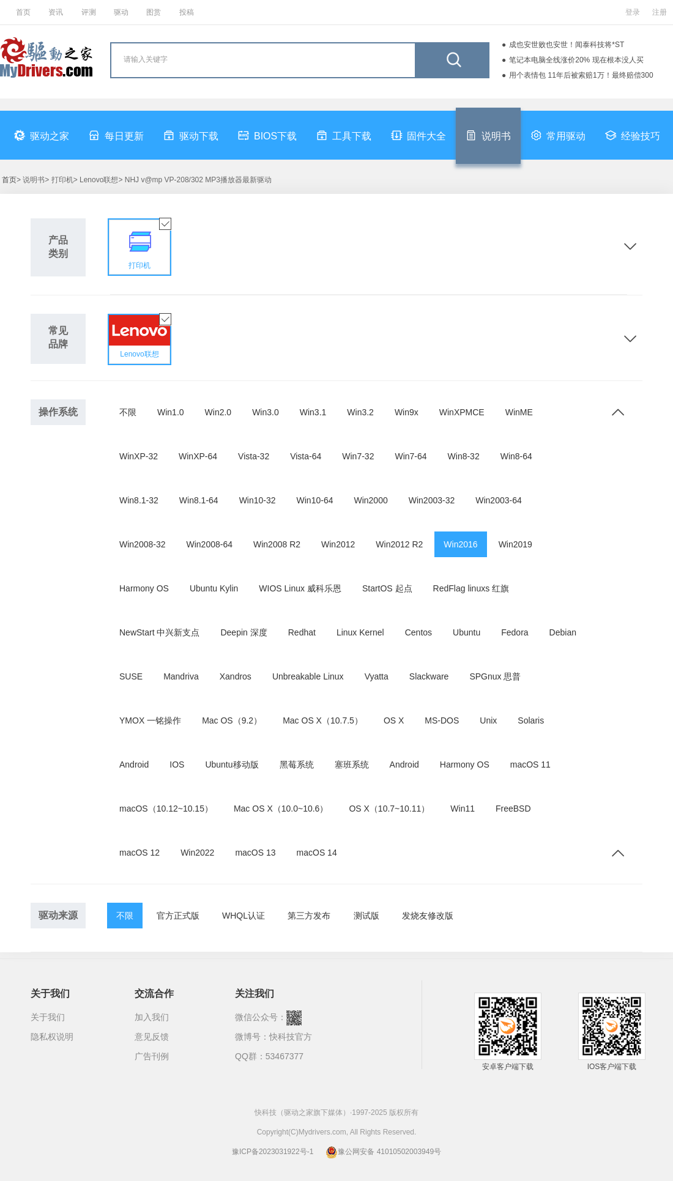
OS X (394, 720)
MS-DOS (442, 720)
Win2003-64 (498, 500)
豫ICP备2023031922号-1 (272, 1151)
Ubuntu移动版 (231, 764)
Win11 (462, 808)
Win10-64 (315, 500)
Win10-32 (257, 500)
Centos (418, 632)
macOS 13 (255, 852)
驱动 (121, 12)
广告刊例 (152, 1056)
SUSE (131, 676)
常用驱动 (558, 135)
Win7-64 (410, 456)
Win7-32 (358, 456)
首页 (23, 12)
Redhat (302, 632)
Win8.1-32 (138, 500)
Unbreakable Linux (308, 676)
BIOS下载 (267, 135)
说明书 (488, 135)
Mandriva (181, 676)
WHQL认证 (243, 915)
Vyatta (377, 676)
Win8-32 (464, 456)
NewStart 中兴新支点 (159, 632)
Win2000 (370, 500)
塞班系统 (352, 764)
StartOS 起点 (387, 588)
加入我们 (152, 1017)
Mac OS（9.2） (232, 720)
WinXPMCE (462, 412)
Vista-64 (305, 456)
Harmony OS (144, 588)
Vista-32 (253, 456)
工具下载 (343, 135)
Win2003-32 (432, 500)
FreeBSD (513, 808)
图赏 (153, 12)
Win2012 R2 (399, 544)
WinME (519, 412)
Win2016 (460, 544)
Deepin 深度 (243, 632)
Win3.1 (313, 412)
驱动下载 (190, 135)
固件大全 (418, 135)
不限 (127, 412)
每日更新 (116, 135)
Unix (488, 720)
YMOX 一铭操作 (150, 720)
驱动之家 (41, 135)
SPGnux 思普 (495, 676)
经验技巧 (632, 135)
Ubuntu (466, 632)
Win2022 (197, 852)
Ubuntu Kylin (214, 588)
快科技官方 (290, 1037)
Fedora (514, 632)
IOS (176, 764)
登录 (632, 12)
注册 (659, 12)
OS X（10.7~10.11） (389, 808)
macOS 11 (530, 764)
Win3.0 (265, 412)
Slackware (429, 676)
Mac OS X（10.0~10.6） (281, 808)
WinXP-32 (138, 456)
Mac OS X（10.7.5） (323, 720)
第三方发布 (309, 915)
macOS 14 (317, 852)
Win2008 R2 (276, 544)
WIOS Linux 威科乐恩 (300, 588)
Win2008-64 (210, 544)
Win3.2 (360, 412)
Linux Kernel (360, 632)
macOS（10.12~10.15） (166, 808)
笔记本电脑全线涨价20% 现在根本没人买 (576, 60)
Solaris (531, 720)
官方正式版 (178, 915)
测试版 (366, 915)
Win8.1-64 (198, 500)
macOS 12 (139, 852)
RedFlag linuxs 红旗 (471, 588)
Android (134, 764)
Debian (562, 632)
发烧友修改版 (427, 915)
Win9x (406, 412)
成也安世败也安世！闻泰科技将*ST (566, 44)
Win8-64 (516, 456)
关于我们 (48, 1017)
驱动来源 (58, 915)
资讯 (55, 12)
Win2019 (515, 544)
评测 (88, 12)
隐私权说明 (52, 1037)
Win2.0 (218, 412)
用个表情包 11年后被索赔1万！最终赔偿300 (581, 75)
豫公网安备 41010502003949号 (383, 1151)
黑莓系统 (297, 764)
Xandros (235, 676)
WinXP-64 (198, 456)
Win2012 (338, 544)
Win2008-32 (142, 544)
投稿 (186, 12)
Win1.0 (170, 412)
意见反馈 (152, 1037)
